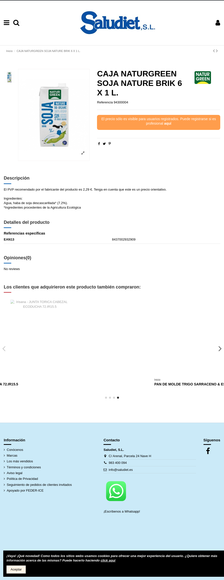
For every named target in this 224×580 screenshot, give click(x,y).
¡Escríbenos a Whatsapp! (122, 511)
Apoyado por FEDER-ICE (25, 490)
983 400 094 (118, 463)
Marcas (12, 455)
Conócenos (15, 450)
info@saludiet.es (121, 470)
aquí (167, 123)
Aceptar (16, 569)
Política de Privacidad (22, 479)
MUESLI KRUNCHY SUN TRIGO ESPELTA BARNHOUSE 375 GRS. (64, 384)
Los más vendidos (20, 461)
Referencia (105, 102)
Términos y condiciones (24, 467)
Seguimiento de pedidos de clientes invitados (39, 485)
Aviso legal (14, 473)
